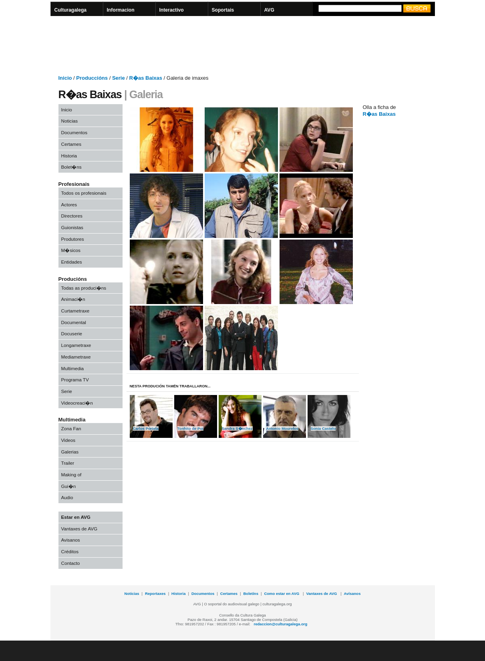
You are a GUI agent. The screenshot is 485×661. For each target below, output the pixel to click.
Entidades (71, 261)
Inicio (66, 109)
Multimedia (72, 368)
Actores (69, 204)
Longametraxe (76, 345)
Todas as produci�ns (84, 287)
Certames (71, 144)
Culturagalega (70, 10)
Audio (67, 497)
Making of (71, 474)
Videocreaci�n (77, 402)
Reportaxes (155, 593)
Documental (73, 322)
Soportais (223, 10)
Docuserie (72, 333)
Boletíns (251, 593)
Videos (68, 440)
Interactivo (171, 10)
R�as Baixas (379, 114)
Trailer (67, 463)
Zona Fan (71, 428)
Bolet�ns (71, 166)
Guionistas (72, 227)
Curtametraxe (75, 310)
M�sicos (70, 250)
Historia (69, 155)
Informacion (121, 10)
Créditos (70, 551)
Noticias (69, 120)
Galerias (70, 451)
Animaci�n (73, 299)
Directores (72, 215)
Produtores (72, 239)
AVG (269, 10)
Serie (66, 391)
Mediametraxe (76, 356)
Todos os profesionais (84, 192)
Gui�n (68, 486)
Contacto (70, 563)
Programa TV (75, 379)
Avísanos (352, 593)
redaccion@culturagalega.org (281, 624)
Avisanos (70, 539)
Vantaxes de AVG (79, 528)
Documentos (74, 132)
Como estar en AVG (282, 593)
